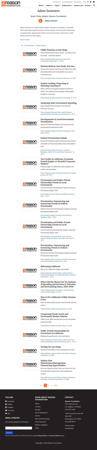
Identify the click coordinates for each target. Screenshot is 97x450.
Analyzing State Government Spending (59, 103)
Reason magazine (41, 425)
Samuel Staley (45, 238)
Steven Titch (70, 131)
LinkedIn (9, 407)
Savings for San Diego (51, 347)
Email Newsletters (41, 413)
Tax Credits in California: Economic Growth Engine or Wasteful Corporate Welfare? (58, 161)
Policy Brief (44, 194)
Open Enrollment (78, 2)
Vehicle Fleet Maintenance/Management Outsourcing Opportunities (53, 363)
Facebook (9, 401)
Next (55, 385)
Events (84, 2)
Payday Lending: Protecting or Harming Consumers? (55, 84)
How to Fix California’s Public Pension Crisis (58, 298)
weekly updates (13, 422)
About (41, 5)
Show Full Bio (25, 40)
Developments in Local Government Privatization (57, 120)
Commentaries (29, 45)
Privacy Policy (69, 426)
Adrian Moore (67, 112)
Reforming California (50, 266)
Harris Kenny (55, 194)
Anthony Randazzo (69, 259)
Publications (66, 5)
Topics (56, 5)
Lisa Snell (58, 275)
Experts (49, 5)
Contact (38, 407)
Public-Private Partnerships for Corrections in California (55, 332)
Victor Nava (64, 152)
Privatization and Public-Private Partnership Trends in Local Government (55, 182)
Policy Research (40, 422)
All (22, 45)
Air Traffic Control (57, 2)
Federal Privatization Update (54, 138)
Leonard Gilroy (46, 114)
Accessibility (69, 428)
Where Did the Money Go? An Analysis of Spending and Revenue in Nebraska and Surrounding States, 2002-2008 (58, 284)
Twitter (8, 404)
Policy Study (45, 59)
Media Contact (51, 21)
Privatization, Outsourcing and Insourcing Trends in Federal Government (55, 203)
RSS (7, 413)
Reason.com (78, 5)
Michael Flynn (56, 112)
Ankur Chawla (71, 173)
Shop (37, 428)
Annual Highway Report (67, 2)
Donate (87, 5)
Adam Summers (57, 59)
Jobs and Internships (42, 419)
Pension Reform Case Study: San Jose (58, 66)
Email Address (11, 425)
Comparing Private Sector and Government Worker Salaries (54, 315)
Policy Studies (41, 45)
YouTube (9, 410)
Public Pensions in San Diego (54, 50)
